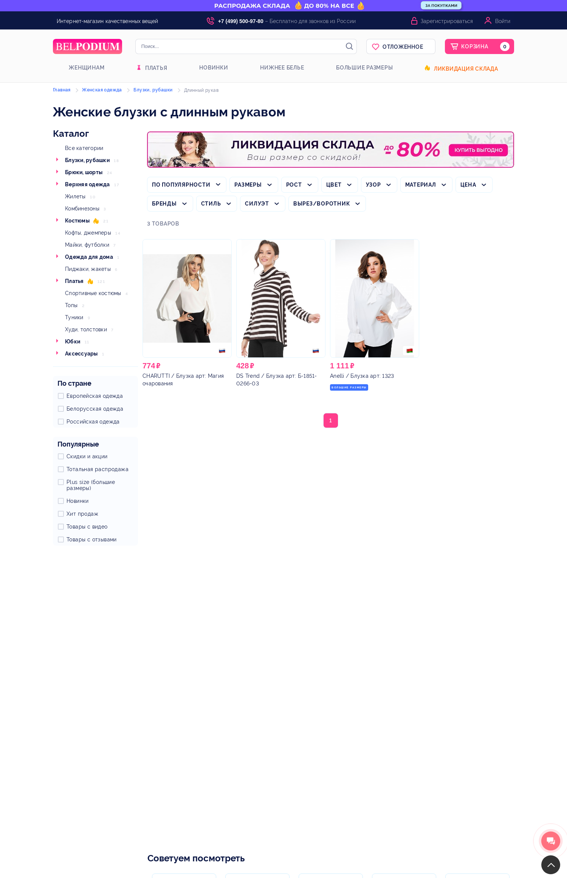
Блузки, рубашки (87, 160)
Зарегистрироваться (447, 21)
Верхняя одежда (87, 184)
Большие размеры (364, 68)
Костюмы (77, 221)
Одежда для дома (89, 257)
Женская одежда (102, 90)
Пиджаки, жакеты (88, 269)
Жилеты (75, 196)
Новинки (213, 68)
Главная (62, 90)
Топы (71, 305)
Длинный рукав (201, 90)
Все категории (84, 148)
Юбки (72, 342)
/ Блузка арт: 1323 (362, 376)
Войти (502, 21)
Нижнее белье (282, 68)
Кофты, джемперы (88, 233)
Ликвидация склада (466, 69)
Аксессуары (81, 354)
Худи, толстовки (86, 329)
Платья (156, 68)
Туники (74, 317)
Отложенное (403, 47)
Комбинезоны (82, 209)
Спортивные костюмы (93, 293)
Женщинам (86, 68)
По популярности (181, 185)
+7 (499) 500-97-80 (240, 21)
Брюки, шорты (83, 172)
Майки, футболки (87, 245)
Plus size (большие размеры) (91, 485)
